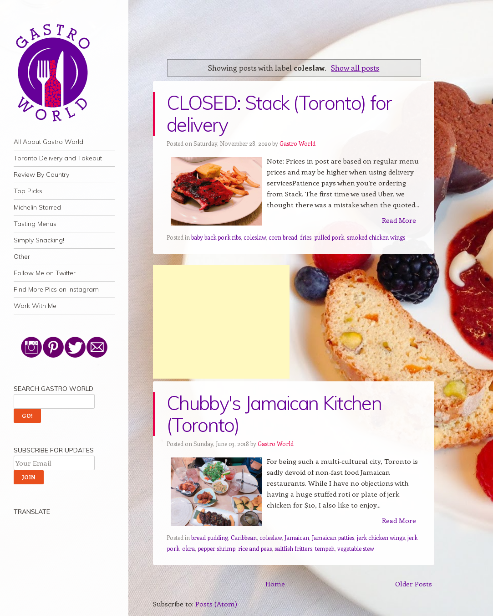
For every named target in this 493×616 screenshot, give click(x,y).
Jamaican (297, 537)
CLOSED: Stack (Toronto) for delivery (279, 114)
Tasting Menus (35, 224)
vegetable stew (355, 548)
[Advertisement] (221, 322)
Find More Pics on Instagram (56, 289)
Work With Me (35, 306)
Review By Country (41, 174)
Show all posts (355, 67)
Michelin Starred (37, 207)
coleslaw (255, 237)
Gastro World (297, 143)
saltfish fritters (293, 548)
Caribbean (244, 537)
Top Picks (28, 191)
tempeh (325, 548)
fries (305, 237)
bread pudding (209, 537)
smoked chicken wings (376, 237)
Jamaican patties (333, 537)
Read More (399, 220)
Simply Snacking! (39, 240)
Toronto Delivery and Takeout (58, 158)
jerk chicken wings (381, 537)
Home (275, 583)
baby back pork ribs (216, 237)
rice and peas (255, 548)
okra (188, 548)
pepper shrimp (216, 548)
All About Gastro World (48, 142)
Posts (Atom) (216, 603)
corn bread (283, 237)
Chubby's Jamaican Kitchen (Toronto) (274, 414)
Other (22, 256)
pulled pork (329, 237)
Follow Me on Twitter (45, 273)
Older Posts (413, 583)
